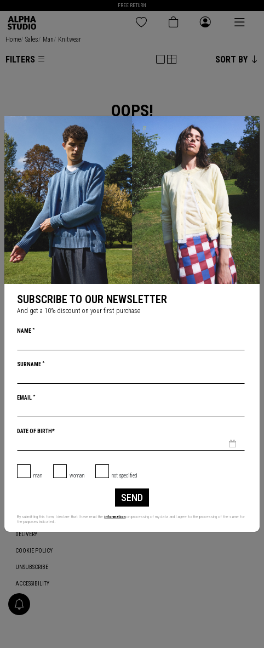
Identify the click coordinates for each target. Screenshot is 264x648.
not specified (124, 476)
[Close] (251, 125)
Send (132, 497)
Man (37, 476)
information (114, 516)
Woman (77, 476)
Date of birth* (36, 431)
